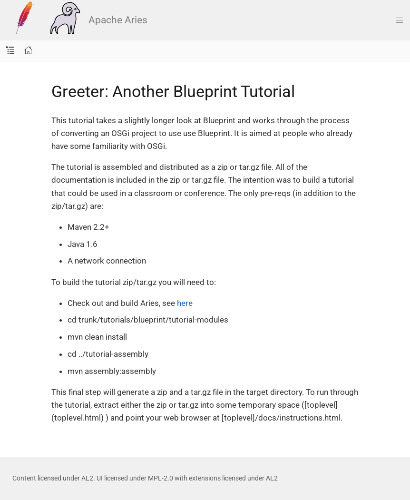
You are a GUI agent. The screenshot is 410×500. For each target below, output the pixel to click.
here (185, 303)
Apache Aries (77, 20)
